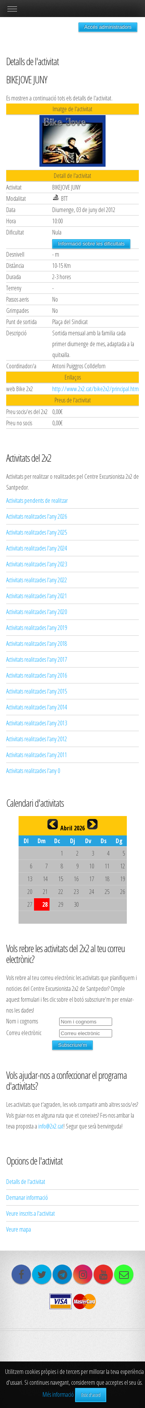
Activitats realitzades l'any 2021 (36, 596)
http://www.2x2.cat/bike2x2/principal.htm (95, 389)
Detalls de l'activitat (25, 1181)
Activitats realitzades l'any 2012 (36, 739)
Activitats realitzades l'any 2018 (36, 643)
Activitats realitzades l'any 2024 (36, 548)
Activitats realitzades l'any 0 (33, 770)
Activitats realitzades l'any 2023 (36, 564)
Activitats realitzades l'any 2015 (36, 691)
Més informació (58, 1394)
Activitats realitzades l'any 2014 (36, 707)
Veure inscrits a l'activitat (30, 1213)
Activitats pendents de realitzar (37, 500)
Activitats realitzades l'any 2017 (36, 659)
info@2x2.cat (50, 1126)
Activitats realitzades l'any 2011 (36, 755)
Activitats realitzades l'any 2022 (36, 580)
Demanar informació (27, 1197)
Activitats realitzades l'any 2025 (36, 532)
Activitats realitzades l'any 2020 (36, 611)
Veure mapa (18, 1229)
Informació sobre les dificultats (91, 244)
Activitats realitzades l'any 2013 (36, 723)
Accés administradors (107, 27)
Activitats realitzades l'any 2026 (36, 516)
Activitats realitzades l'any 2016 (36, 675)
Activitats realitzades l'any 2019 (36, 627)
